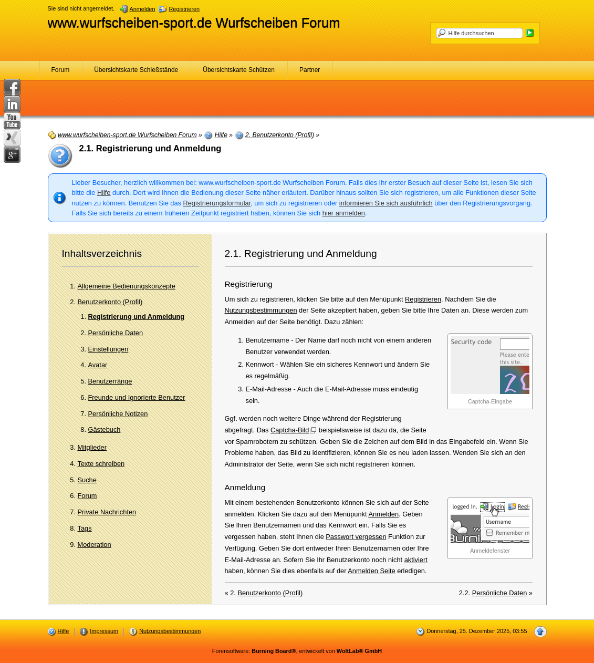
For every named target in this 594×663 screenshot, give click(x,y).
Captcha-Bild (289, 430)
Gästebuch (104, 429)
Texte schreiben (101, 464)
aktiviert (416, 560)
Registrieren (423, 299)
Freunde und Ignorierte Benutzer (136, 397)
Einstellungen (108, 349)
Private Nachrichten (107, 512)
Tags (85, 528)
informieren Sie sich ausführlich (386, 203)
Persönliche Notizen (118, 414)
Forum (87, 496)
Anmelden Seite (371, 571)
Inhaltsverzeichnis (102, 253)
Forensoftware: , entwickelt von (297, 651)
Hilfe (104, 192)
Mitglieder (92, 447)
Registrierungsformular (217, 203)
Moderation (94, 544)
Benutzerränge (110, 381)
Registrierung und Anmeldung (136, 316)
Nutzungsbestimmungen (261, 310)
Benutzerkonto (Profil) (110, 302)
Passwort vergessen (356, 537)
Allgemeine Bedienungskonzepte (126, 286)
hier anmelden (343, 213)
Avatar (98, 365)
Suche (87, 480)
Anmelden (383, 514)
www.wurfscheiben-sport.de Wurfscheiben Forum (194, 22)
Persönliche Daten (115, 333)
